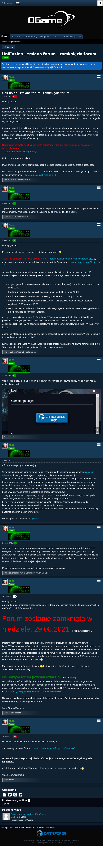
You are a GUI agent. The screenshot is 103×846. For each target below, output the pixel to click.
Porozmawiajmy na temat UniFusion (28, 814)
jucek (13, 817)
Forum (5, 36)
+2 (14, 240)
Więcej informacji (53, 67)
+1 (14, 203)
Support (44, 36)
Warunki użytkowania (25, 827)
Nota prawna (7, 827)
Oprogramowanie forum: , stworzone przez (51, 840)
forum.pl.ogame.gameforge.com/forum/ (69, 258)
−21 (15, 96)
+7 (15, 543)
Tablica (16, 36)
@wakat (35, 518)
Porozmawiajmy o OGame (22, 820)
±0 (15, 596)
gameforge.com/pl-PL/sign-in (39, 175)
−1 (15, 736)
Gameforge (69, 36)
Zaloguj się (7, 3)
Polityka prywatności (46, 827)
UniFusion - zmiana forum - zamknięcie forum (49, 53)
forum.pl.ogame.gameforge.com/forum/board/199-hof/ (32, 691)
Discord (56, 36)
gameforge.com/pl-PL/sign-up (19, 151)
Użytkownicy (29, 36)
